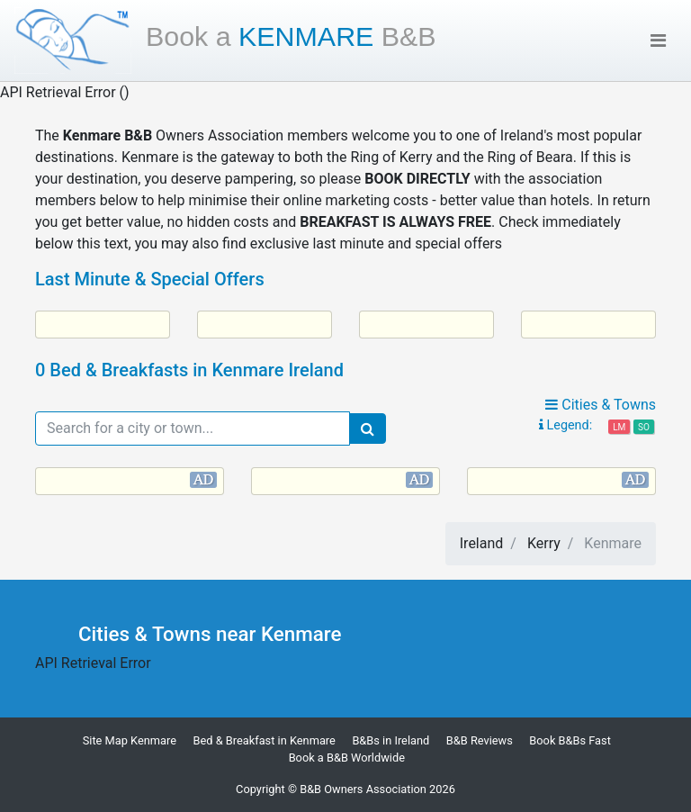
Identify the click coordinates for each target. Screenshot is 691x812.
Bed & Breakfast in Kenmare (264, 740)
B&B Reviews (479, 740)
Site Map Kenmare (129, 740)
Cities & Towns (600, 404)
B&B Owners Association (363, 789)
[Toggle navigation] (658, 41)
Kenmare (291, 36)
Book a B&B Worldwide (347, 757)
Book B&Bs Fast (570, 740)
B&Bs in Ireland (390, 740)
